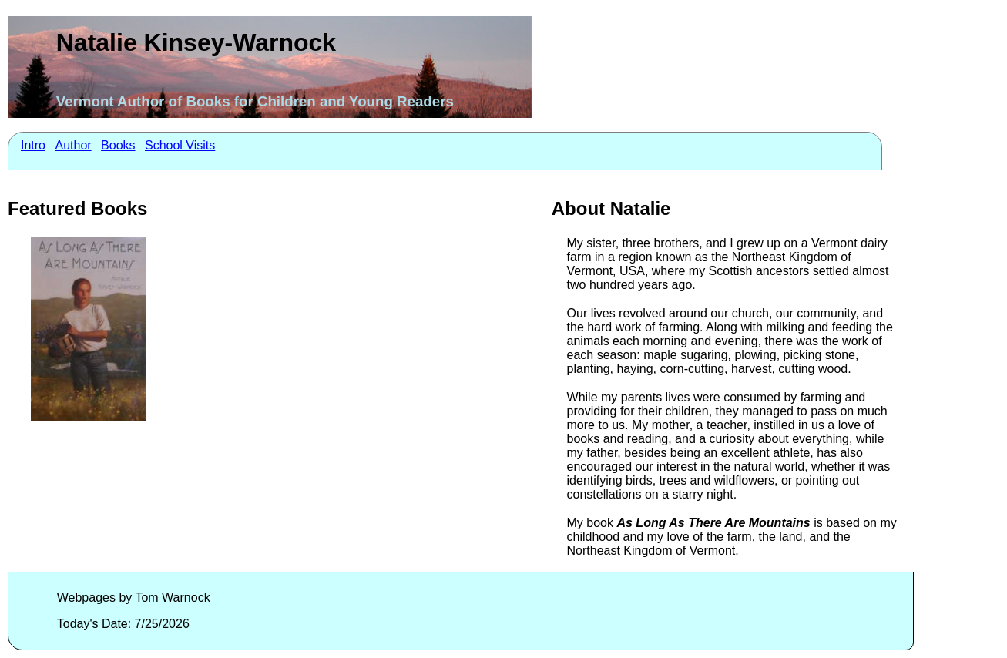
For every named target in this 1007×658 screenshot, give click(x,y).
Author (73, 145)
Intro (33, 145)
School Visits (180, 145)
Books (118, 145)
